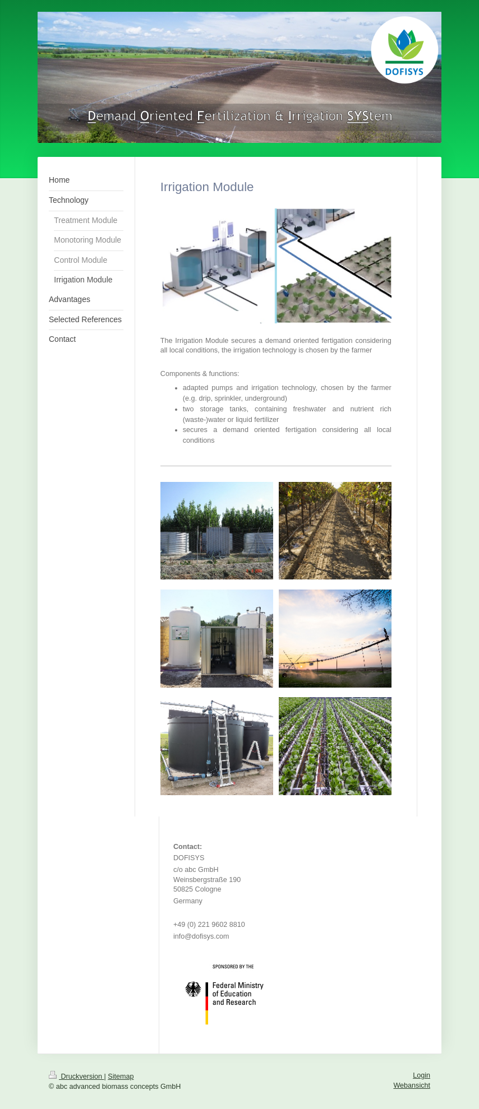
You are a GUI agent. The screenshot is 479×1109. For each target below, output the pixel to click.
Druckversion (76, 1076)
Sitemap (120, 1076)
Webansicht (411, 1085)
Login (421, 1075)
